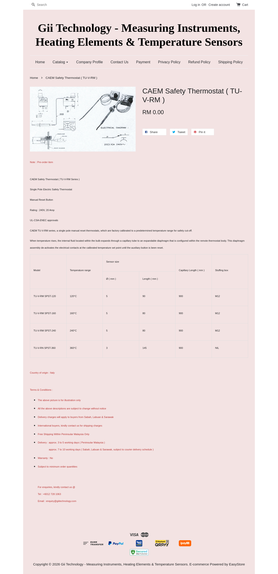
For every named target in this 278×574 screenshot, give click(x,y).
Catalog (61, 62)
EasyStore (237, 564)
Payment (143, 62)
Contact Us (119, 62)
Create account (219, 5)
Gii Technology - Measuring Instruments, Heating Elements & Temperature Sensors (139, 34)
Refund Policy (199, 62)
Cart (245, 5)
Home (40, 62)
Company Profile (89, 62)
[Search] (43, 5)
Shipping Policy (230, 62)
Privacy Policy (169, 62)
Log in (196, 5)
